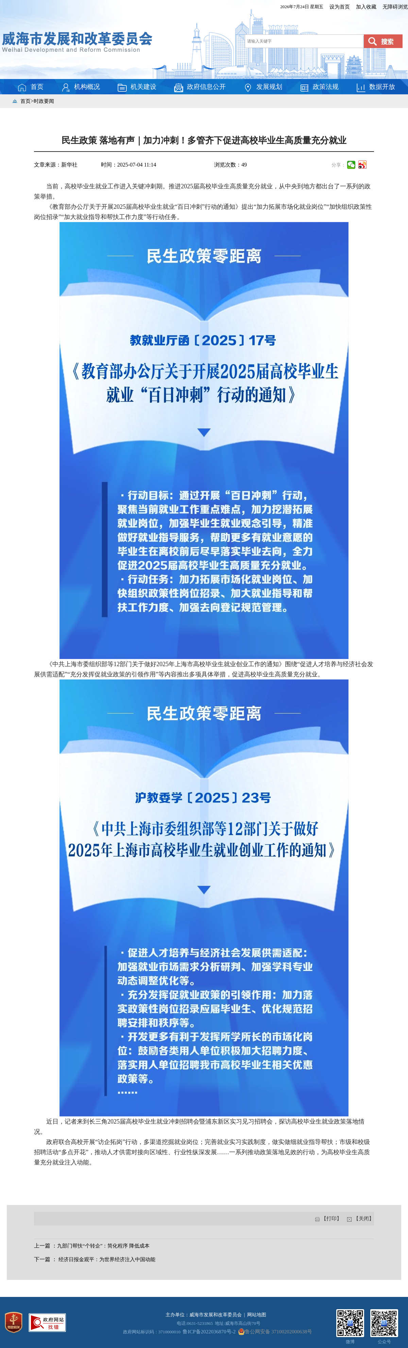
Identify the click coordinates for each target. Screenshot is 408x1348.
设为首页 (339, 7)
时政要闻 (44, 101)
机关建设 (136, 87)
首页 (30, 87)
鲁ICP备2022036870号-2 (209, 1331)
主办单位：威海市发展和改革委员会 (204, 1314)
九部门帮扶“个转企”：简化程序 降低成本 (103, 1246)
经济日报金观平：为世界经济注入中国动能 (106, 1259)
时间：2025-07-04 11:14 (128, 165)
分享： (339, 165)
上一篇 (42, 1246)
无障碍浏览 (395, 7)
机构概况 (80, 87)
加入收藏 (366, 7)
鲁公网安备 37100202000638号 (275, 1331)
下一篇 (42, 1259)
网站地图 (256, 1314)
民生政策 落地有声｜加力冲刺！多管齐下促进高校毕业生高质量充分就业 (204, 140)
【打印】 (331, 1218)
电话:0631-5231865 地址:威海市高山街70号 (218, 1323)
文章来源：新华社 (56, 165)
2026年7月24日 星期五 (301, 6)
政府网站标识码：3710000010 (152, 1331)
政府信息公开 (199, 87)
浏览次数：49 (230, 165)
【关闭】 (363, 1218)
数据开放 (375, 87)
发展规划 (262, 87)
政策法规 (319, 87)
